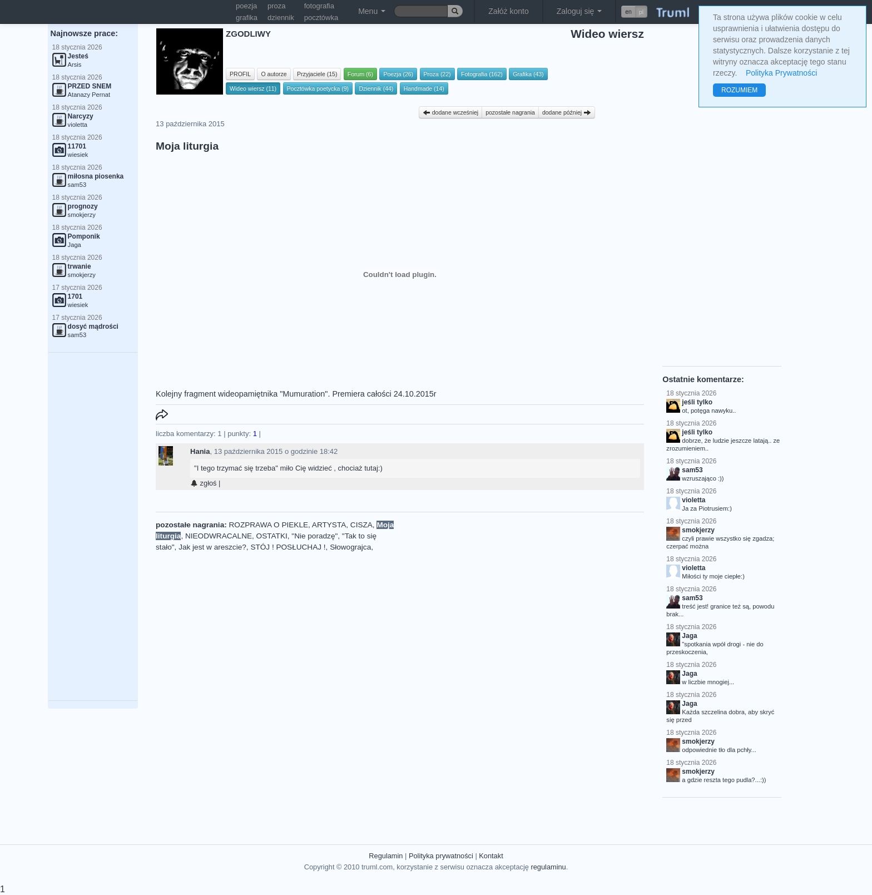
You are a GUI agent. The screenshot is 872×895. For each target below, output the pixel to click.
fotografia (319, 6)
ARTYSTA (329, 525)
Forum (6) (360, 74)
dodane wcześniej (450, 112)
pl (641, 11)
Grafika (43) (528, 74)
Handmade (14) (424, 88)
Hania (200, 451)
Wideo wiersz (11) (253, 88)
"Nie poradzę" (314, 536)
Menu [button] (371, 11)
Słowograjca (350, 547)
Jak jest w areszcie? (212, 547)
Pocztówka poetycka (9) (318, 88)
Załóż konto (508, 11)
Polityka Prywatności (781, 72)
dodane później (566, 112)
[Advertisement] (92, 527)
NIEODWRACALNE (218, 536)
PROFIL (240, 74)
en (628, 11)
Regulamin (386, 856)
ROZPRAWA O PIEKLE (269, 525)
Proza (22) (437, 74)
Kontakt (491, 856)
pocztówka (321, 17)
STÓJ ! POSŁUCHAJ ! (287, 547)
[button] (634, 12)
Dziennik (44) (376, 88)
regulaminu (548, 867)
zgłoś (203, 483)
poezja (246, 6)
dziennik (280, 17)
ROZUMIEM (739, 90)
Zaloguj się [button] (579, 11)
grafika (246, 17)
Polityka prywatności (441, 856)
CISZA (361, 525)
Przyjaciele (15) (317, 74)
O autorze (273, 74)
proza (276, 6)
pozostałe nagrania (510, 112)
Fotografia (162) (482, 74)
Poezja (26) (398, 74)
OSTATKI (272, 536)
